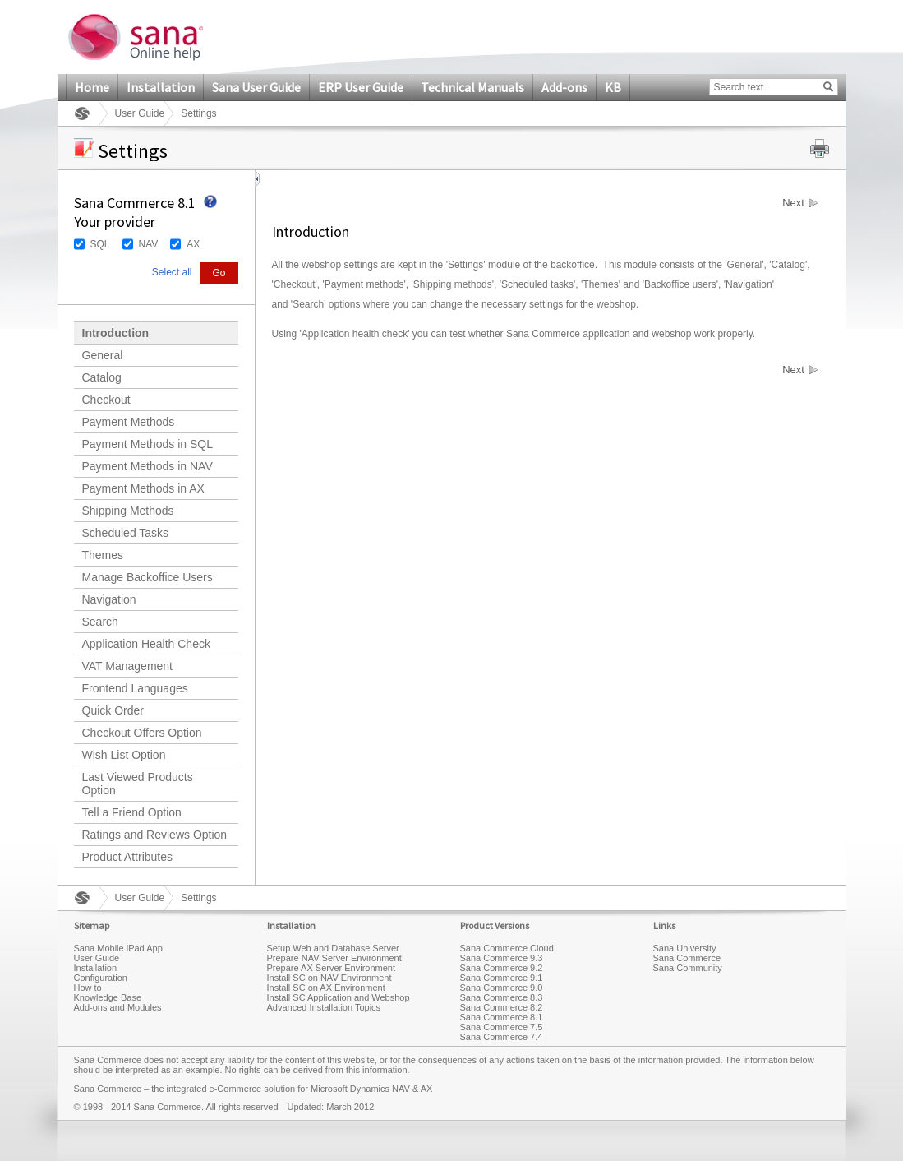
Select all (172, 272)
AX (193, 244)
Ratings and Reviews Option (155, 834)
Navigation (109, 599)
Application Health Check (146, 643)
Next (793, 203)
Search (100, 621)
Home (92, 87)
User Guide (140, 113)
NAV (149, 244)
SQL (100, 244)
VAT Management (127, 666)
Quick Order (113, 710)
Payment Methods (128, 421)
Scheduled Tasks (125, 532)
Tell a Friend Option (132, 812)
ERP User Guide (360, 87)
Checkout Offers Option (142, 732)
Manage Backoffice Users (147, 577)
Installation (161, 87)
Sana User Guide (256, 87)
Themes (103, 555)
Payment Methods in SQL (148, 444)
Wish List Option (124, 754)
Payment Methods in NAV (147, 466)
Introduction (116, 333)
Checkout (106, 399)
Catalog (102, 377)
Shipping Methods (128, 510)
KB (613, 87)
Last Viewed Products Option (137, 783)
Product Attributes (127, 856)
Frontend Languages (135, 688)
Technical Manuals (472, 87)
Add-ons (564, 87)
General (102, 355)
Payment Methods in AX (143, 488)
